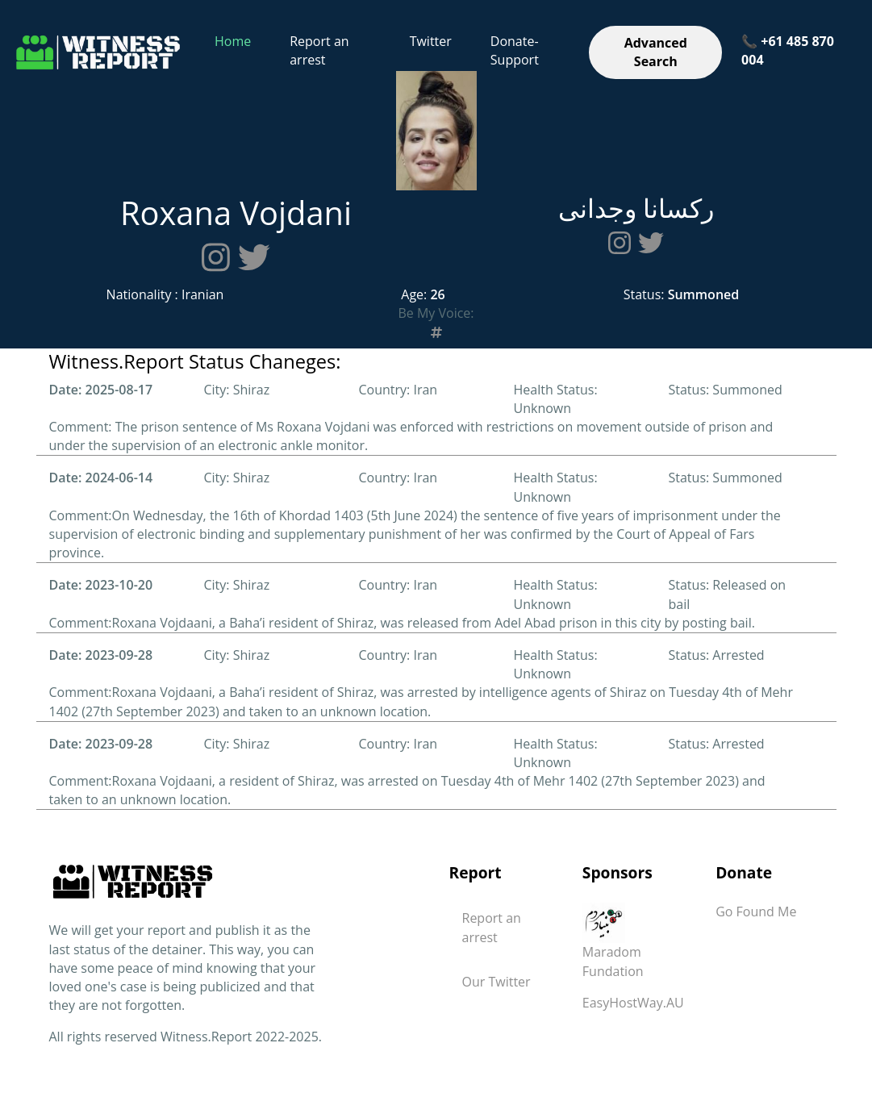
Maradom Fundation (613, 946)
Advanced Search (655, 52)
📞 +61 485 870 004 (787, 50)
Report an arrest (319, 50)
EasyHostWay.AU (633, 1003)
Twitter (431, 41)
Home (233, 41)
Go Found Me (756, 911)
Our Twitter (496, 982)
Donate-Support (514, 50)
